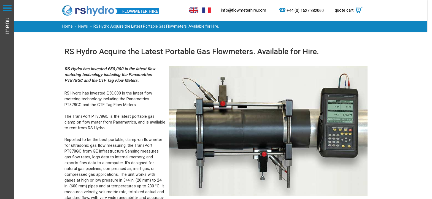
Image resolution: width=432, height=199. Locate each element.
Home (67, 26)
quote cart (350, 10)
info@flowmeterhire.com (243, 10)
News (83, 26)
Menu (7, 99)
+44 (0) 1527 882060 (305, 10)
